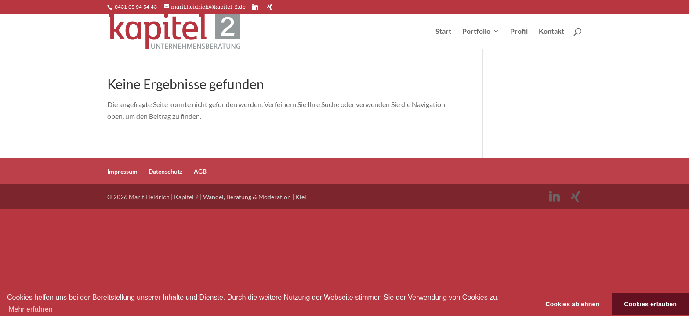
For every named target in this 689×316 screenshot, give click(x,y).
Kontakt (551, 31)
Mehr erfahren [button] (30, 309)
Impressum (122, 171)
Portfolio (476, 31)
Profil (519, 31)
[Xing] (270, 7)
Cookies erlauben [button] (650, 304)
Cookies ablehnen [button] (572, 304)
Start (443, 31)
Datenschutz (166, 171)
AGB (200, 171)
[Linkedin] (255, 7)
